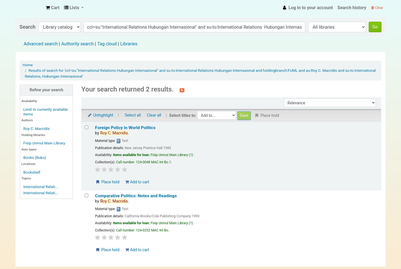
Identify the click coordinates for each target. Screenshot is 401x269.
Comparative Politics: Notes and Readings (136, 195)
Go (375, 26)
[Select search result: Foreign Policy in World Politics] (86, 127)
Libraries (128, 43)
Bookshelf (31, 172)
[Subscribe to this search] (182, 90)
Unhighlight (100, 115)
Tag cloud (107, 43)
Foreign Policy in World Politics (125, 127)
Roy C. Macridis (36, 128)
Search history (352, 7)
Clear (377, 8)
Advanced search (41, 43)
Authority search (77, 43)
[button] (52, 7)
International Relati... (40, 186)
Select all (133, 115)
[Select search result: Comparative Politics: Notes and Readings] (86, 195)
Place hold (107, 182)
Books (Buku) (34, 157)
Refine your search (46, 90)
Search (27, 27)
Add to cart (137, 182)
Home (28, 65)
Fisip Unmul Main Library (29, 7)
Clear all (154, 115)
